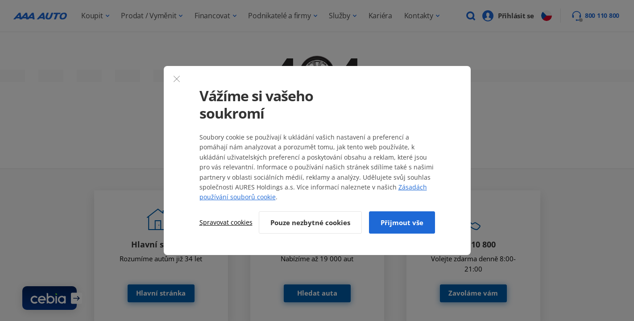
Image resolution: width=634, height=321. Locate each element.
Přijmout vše (402, 222)
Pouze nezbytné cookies (310, 222)
